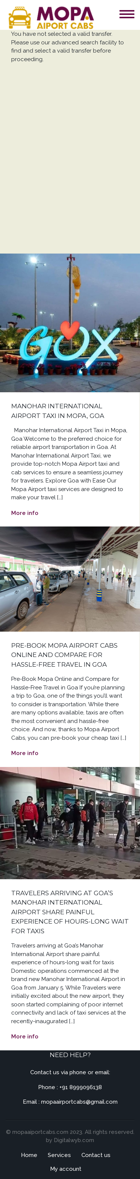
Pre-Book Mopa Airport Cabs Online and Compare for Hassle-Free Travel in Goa (64, 655)
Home (29, 1155)
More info (24, 513)
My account (65, 1169)
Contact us (96, 1155)
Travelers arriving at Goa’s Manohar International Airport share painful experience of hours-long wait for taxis (70, 912)
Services (59, 1155)
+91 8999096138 (80, 1087)
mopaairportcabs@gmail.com (79, 1101)
